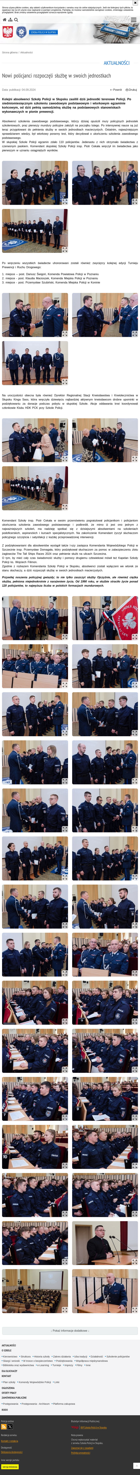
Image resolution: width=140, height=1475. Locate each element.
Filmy (79, 1365)
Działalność (97, 1356)
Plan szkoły (9, 1382)
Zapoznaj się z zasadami (82, 1448)
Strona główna (10, 52)
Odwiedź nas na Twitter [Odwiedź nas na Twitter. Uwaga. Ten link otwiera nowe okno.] (10, 1426)
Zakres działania (62, 1356)
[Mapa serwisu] (10, 19)
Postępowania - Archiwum (36, 1403)
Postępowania (10, 1403)
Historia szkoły (42, 1356)
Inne (88, 1365)
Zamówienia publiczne (14, 1398)
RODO (5, 1410)
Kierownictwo (10, 1356)
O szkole (6, 1350)
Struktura (26, 1356)
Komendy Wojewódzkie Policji (35, 1382)
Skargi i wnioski (11, 1361)
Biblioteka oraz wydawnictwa (18, 1365)
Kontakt (6, 1376)
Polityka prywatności (80, 1452)
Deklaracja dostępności (11, 1452)
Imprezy (69, 1365)
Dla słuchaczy (9, 1371)
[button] (133, 20)
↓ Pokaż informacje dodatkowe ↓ (70, 1330)
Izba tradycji (80, 1356)
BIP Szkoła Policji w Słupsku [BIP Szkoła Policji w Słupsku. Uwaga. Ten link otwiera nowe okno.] (94, 1427)
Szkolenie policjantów (118, 1356)
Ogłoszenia (8, 1388)
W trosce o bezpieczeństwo (38, 1361)
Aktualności (26, 52)
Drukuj (131, 89)
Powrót (116, 89)
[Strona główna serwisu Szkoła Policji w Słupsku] (5, 19)
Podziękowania (64, 1361)
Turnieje (56, 1365)
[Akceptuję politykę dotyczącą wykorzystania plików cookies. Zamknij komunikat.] (135, 3)
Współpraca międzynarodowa (92, 1361)
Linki (56, 1382)
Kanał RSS (4, 1426)
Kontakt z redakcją (9, 1441)
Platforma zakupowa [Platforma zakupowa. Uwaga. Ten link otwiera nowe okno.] (64, 1403)
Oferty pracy (9, 1393)
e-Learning (43, 1365)
